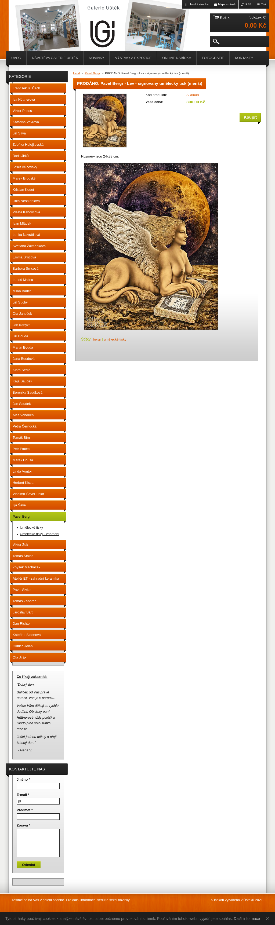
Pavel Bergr (92, 73)
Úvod (76, 73)
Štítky (86, 339)
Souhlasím (269, 918)
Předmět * (25, 810)
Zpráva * (23, 825)
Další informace (247, 918)
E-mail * (23, 795)
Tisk (263, 4)
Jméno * (23, 779)
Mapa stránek (227, 4)
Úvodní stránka (198, 4)
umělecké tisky (115, 339)
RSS (248, 4)
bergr (97, 339)
